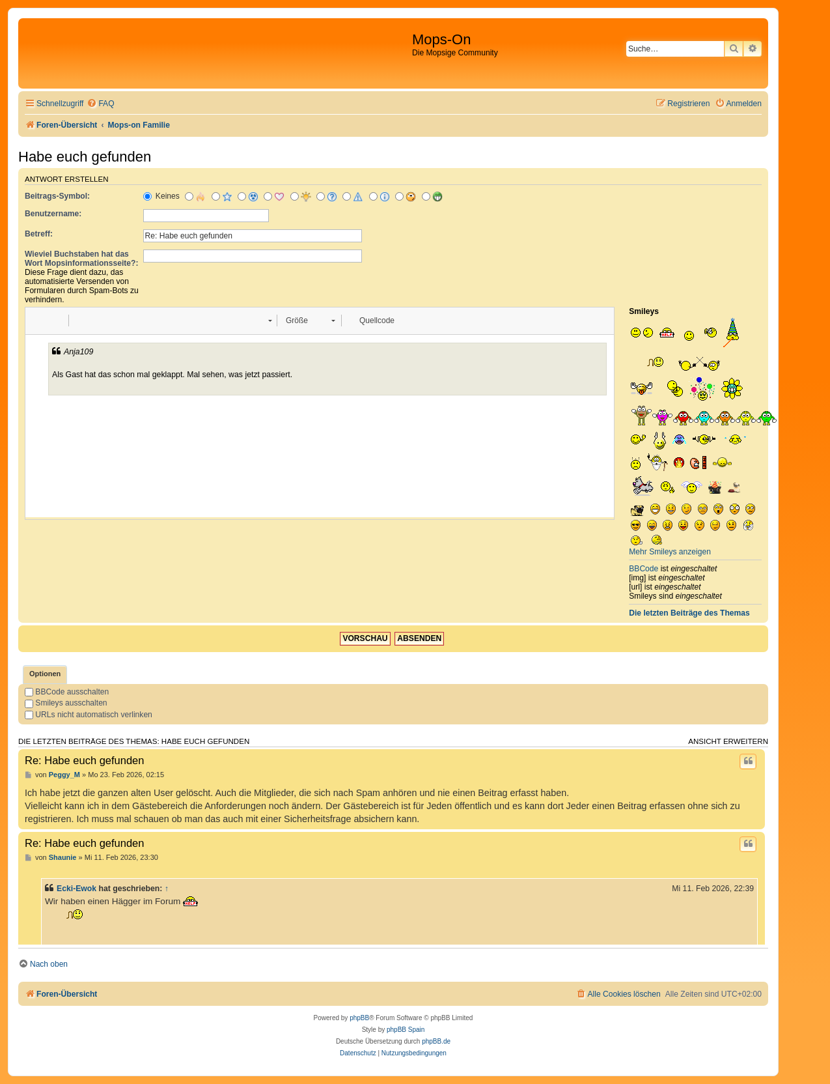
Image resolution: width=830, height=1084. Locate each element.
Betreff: (39, 233)
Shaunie (63, 857)
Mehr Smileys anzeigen (670, 551)
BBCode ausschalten (67, 691)
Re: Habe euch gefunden (84, 760)
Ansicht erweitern (728, 741)
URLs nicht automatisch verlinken (88, 714)
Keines (161, 196)
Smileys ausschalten (66, 702)
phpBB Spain (405, 1029)
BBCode (643, 568)
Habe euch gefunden (84, 157)
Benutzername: (53, 213)
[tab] (45, 674)
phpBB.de (436, 1041)
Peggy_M (64, 774)
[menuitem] (100, 104)
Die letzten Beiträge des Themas (689, 613)
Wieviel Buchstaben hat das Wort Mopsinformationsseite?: (81, 259)
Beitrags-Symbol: (57, 196)
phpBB (359, 1017)
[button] (40, 320)
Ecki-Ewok (76, 888)
